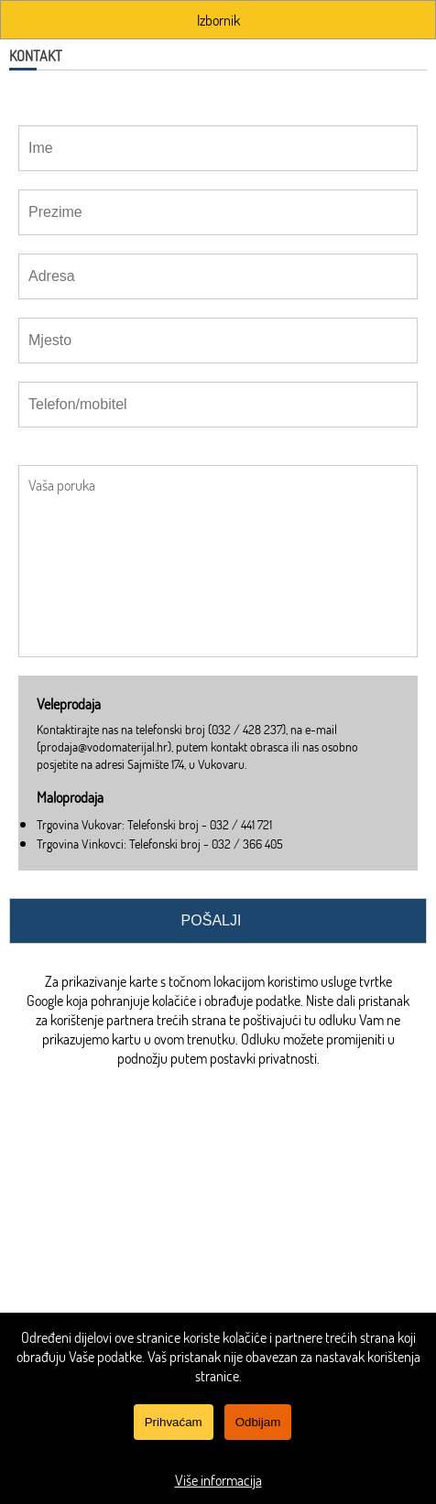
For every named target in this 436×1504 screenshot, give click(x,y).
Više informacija (218, 1479)
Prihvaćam (173, 1422)
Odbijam (258, 1422)
